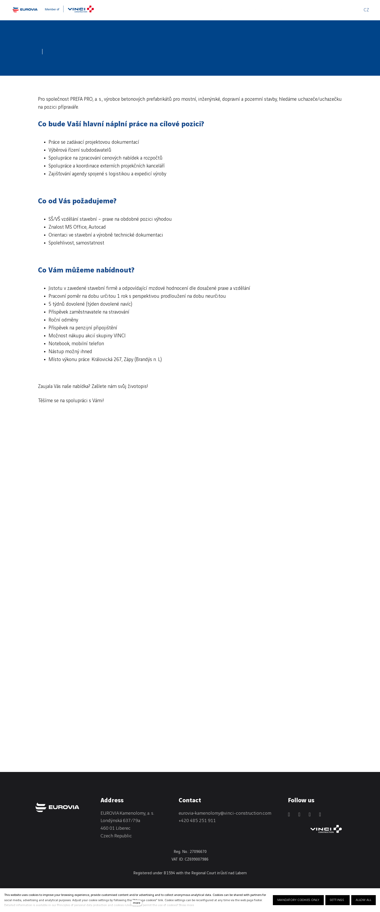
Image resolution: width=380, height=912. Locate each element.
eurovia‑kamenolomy (199, 813)
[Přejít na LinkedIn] (289, 814)
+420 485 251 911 (197, 820)
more (136, 903)
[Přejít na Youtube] (320, 814)
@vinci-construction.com (245, 813)
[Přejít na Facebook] (299, 814)
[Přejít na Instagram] (310, 814)
